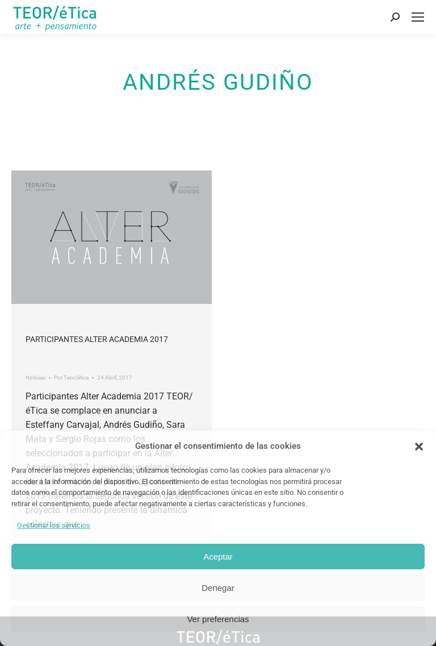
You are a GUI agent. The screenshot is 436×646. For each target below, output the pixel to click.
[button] (419, 446)
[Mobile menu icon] (418, 17)
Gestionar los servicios (53, 525)
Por (71, 377)
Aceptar (218, 556)
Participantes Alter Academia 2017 (97, 339)
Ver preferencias (218, 619)
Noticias (35, 377)
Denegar (218, 588)
